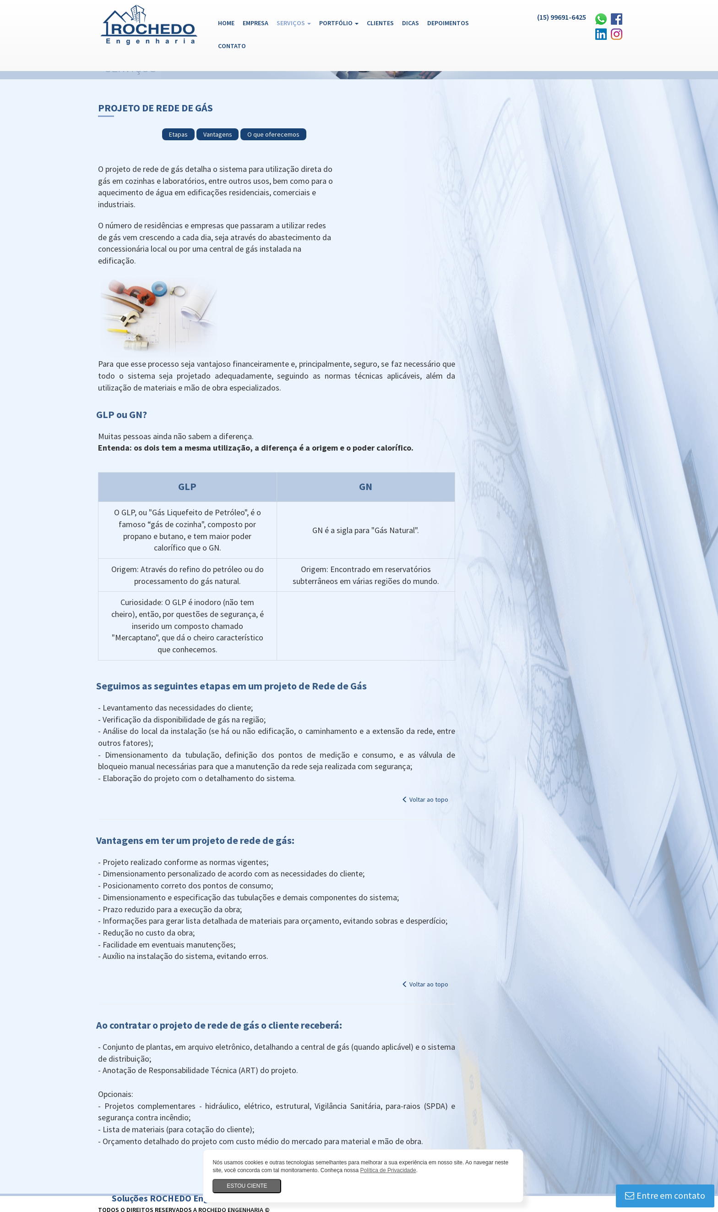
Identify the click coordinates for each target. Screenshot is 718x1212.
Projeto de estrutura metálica (345, 1147)
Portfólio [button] (336, 23)
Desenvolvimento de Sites (555, 1102)
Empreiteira (199, 1194)
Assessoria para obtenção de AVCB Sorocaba (165, 1135)
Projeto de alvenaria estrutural (482, 1135)
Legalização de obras (132, 1171)
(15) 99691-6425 (554, 17)
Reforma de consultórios (137, 1183)
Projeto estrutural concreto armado (152, 1147)
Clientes (378, 23)
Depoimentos (446, 23)
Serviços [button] (291, 23)
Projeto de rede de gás (135, 1159)
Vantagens (360, 106)
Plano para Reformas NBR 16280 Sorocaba (533, 1159)
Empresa (253, 23)
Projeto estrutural (420, 1147)
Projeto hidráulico (480, 1147)
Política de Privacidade (393, 1170)
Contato (230, 46)
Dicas (408, 23)
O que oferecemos (417, 106)
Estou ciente (252, 1186)
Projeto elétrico (408, 1135)
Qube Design (604, 1102)
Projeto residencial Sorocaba (335, 1135)
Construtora (155, 1194)
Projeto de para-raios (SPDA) (554, 1147)
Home (226, 22)
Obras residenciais (534, 1171)
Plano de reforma (261, 1135)
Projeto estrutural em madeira (252, 1147)
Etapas (321, 106)
